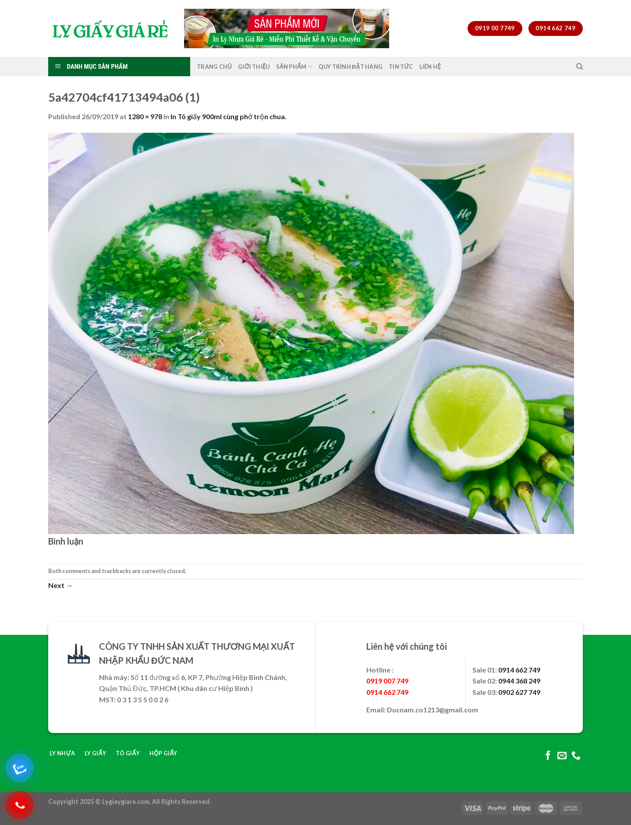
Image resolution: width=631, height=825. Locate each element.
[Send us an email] (562, 756)
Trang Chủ (214, 66)
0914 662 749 (519, 670)
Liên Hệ (430, 66)
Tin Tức (401, 66)
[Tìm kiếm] (579, 66)
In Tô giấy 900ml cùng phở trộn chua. (228, 116)
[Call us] (576, 756)
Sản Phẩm (294, 66)
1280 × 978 (145, 116)
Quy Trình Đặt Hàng (351, 66)
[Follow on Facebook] (548, 756)
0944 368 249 (519, 680)
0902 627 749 (519, 692)
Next (60, 585)
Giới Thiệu (254, 66)
